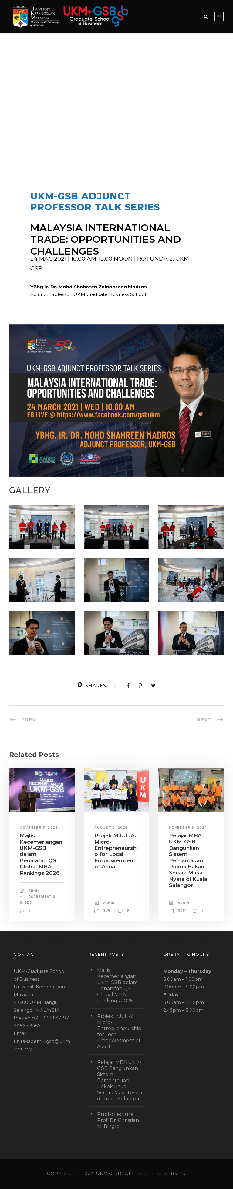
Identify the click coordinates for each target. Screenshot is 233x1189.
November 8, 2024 (188, 827)
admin (50, 142)
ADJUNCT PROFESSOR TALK (98, 142)
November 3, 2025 (39, 827)
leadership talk (143, 142)
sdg (28, 902)
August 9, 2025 (111, 827)
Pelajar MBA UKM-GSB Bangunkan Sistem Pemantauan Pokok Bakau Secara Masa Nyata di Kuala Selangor (188, 860)
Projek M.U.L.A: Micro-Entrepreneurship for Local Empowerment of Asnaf (116, 851)
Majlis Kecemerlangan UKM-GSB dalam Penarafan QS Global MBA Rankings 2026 (117, 985)
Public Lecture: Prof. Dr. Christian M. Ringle (118, 1120)
